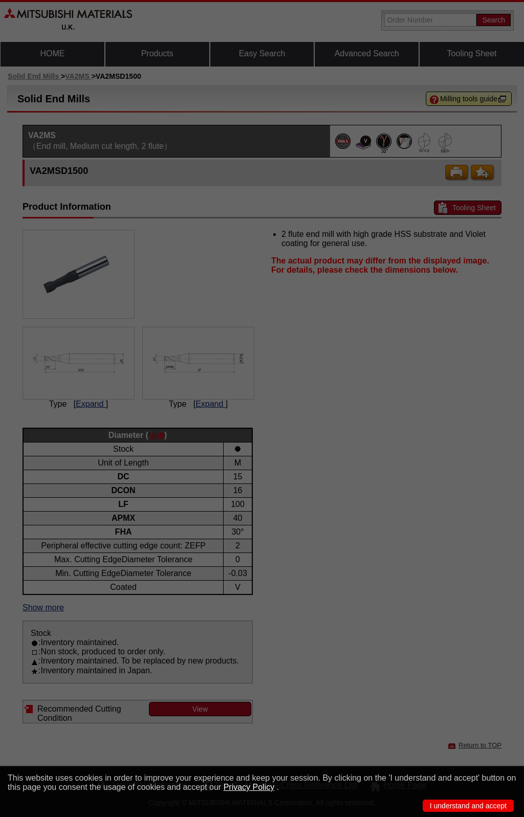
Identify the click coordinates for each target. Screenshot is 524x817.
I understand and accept (468, 806)
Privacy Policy (249, 787)
